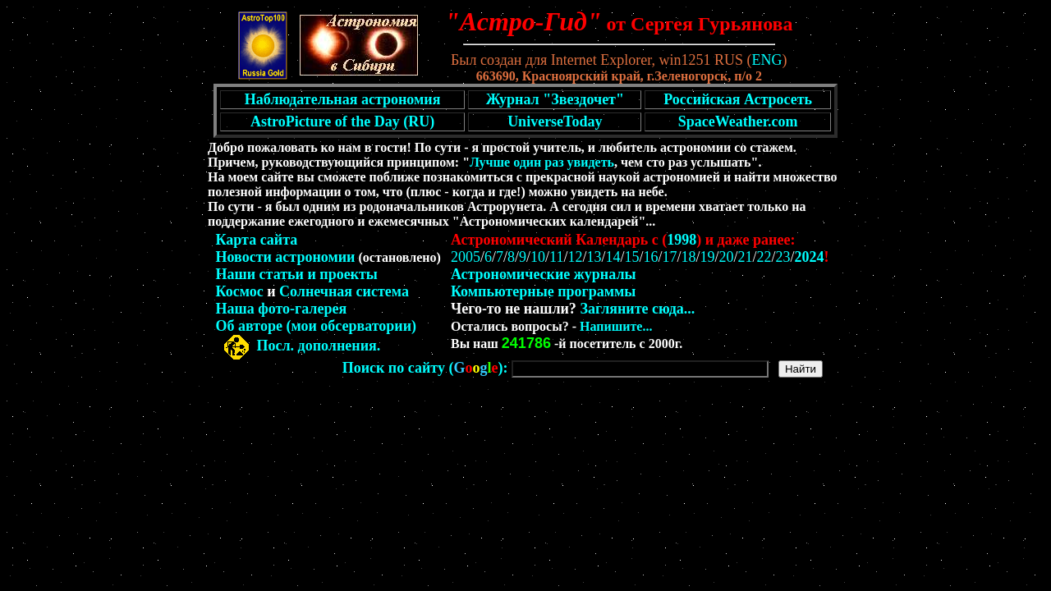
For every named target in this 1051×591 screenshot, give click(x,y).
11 (556, 257)
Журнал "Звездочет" (555, 99)
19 (707, 257)
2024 (809, 257)
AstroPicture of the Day (325, 121)
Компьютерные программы (543, 291)
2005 (465, 257)
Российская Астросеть (737, 99)
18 (689, 257)
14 (612, 257)
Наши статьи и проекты (297, 274)
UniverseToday (554, 121)
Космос (240, 291)
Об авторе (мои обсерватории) (316, 326)
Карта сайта (257, 239)
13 (593, 257)
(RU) (418, 121)
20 (726, 257)
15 (631, 257)
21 (745, 257)
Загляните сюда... (637, 308)
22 (764, 257)
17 (669, 257)
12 (574, 257)
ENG (767, 60)
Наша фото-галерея (281, 308)
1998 (681, 239)
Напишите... (616, 326)
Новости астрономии (286, 257)
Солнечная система (344, 291)
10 (537, 257)
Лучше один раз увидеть (542, 162)
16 (650, 257)
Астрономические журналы (543, 274)
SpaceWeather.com (738, 121)
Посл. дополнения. (319, 345)
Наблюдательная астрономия (343, 99)
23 (783, 257)
